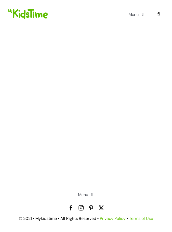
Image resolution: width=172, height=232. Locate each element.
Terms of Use (141, 218)
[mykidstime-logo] (28, 11)
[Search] (158, 14)
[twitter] (101, 207)
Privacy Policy (113, 218)
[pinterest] (91, 207)
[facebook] (70, 207)
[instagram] (81, 207)
